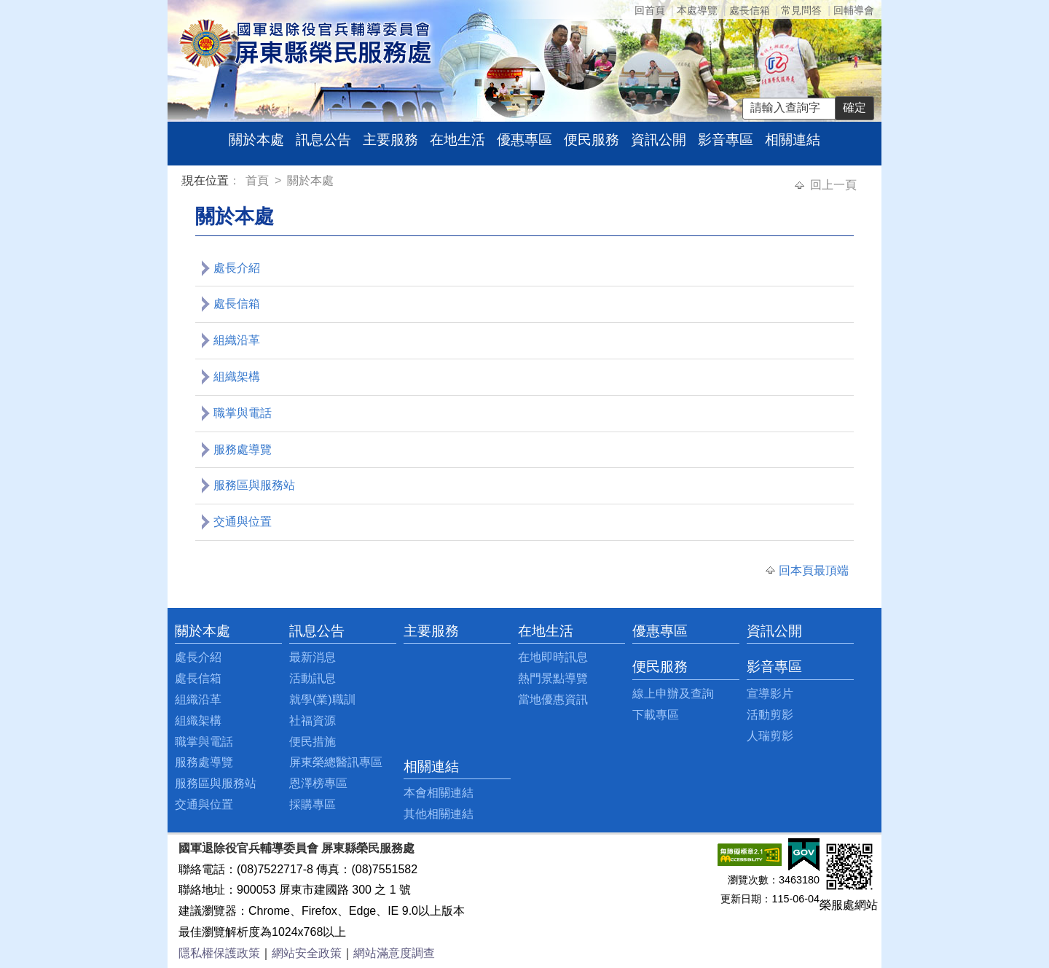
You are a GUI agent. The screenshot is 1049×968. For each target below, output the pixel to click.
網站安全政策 (307, 953)
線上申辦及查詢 (673, 693)
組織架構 (236, 376)
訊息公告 (323, 139)
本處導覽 (697, 10)
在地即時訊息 (553, 657)
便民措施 (312, 741)
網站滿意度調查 (394, 953)
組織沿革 (236, 340)
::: (185, 182)
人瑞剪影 (770, 736)
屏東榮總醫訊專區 (335, 762)
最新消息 (312, 657)
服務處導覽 (242, 449)
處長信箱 (749, 10)
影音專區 (725, 139)
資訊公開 (658, 139)
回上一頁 (833, 185)
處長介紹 (236, 268)
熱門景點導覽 (553, 678)
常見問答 (801, 10)
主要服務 (390, 139)
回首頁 (649, 10)
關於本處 (256, 139)
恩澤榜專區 (318, 783)
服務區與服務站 (254, 485)
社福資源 (312, 720)
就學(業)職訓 (322, 699)
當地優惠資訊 (553, 699)
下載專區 (655, 715)
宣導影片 (770, 693)
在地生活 (457, 139)
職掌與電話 (242, 413)
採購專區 (312, 804)
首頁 (258, 180)
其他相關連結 (439, 814)
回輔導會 (853, 10)
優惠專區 (524, 139)
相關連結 (792, 139)
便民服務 (591, 139)
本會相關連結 (439, 792)
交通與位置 (242, 521)
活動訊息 (312, 678)
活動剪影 (770, 715)
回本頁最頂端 (814, 570)
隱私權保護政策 (219, 953)
